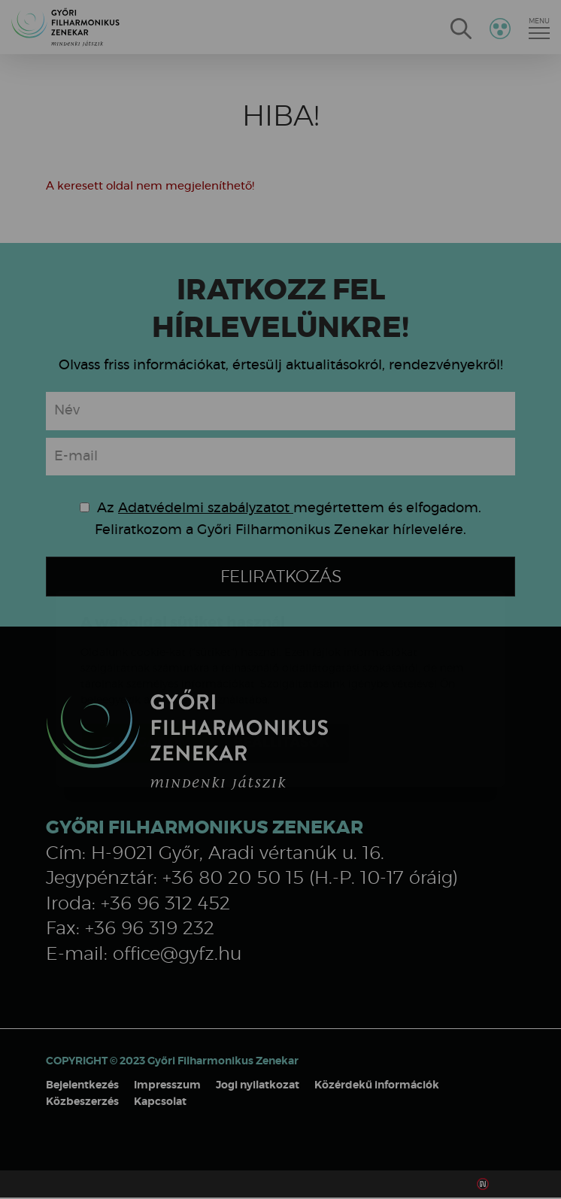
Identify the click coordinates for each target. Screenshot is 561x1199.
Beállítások (281, 653)
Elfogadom (146, 653)
